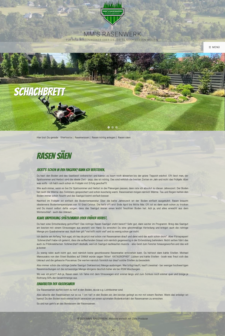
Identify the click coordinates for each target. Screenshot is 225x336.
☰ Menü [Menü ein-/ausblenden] (214, 47)
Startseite (66, 137)
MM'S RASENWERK (112, 34)
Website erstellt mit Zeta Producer (128, 318)
